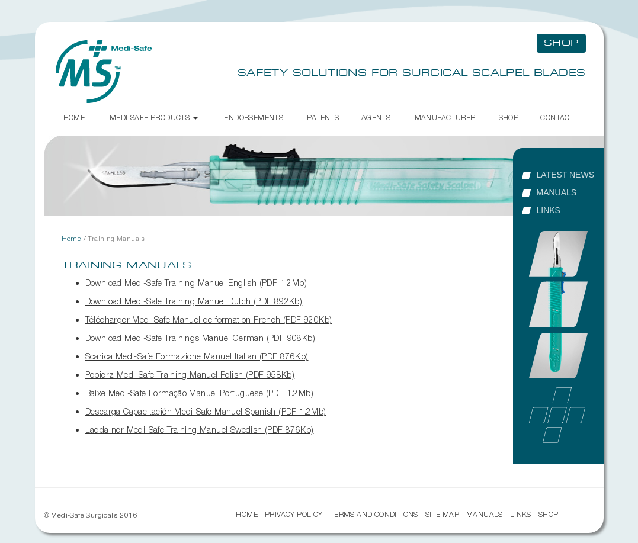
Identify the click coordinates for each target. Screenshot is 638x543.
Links (548, 210)
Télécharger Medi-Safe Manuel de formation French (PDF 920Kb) (208, 319)
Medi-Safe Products (154, 117)
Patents (323, 117)
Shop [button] (561, 43)
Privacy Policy (294, 514)
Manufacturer (445, 117)
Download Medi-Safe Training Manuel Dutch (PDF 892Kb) (194, 301)
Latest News (566, 174)
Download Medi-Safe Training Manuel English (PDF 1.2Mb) (196, 283)
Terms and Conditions (374, 514)
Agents (375, 117)
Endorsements (253, 117)
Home (74, 117)
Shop (509, 117)
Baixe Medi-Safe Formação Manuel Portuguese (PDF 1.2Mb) (199, 393)
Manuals (557, 192)
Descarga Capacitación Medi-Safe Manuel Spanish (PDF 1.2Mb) (205, 411)
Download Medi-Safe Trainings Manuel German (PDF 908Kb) (200, 338)
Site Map (442, 514)
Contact (557, 117)
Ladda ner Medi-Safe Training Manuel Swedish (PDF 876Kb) (199, 430)
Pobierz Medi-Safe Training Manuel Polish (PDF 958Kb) (190, 375)
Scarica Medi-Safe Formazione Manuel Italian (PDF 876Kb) (197, 356)
